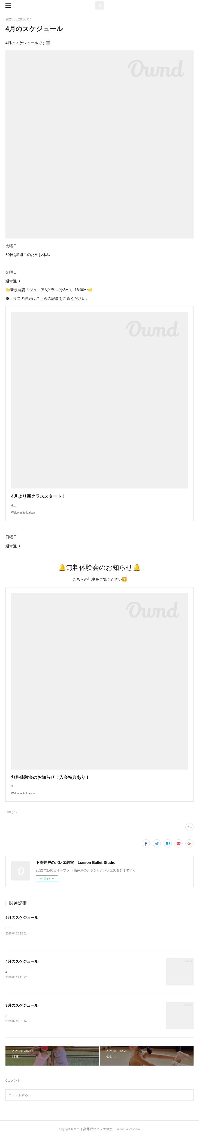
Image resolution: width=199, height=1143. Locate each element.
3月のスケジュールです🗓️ (26, 1021)
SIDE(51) (11, 817)
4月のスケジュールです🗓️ (24, 977)
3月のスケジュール (21, 1011)
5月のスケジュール (21, 923)
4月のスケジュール (21, 967)
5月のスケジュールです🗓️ (26, 934)
